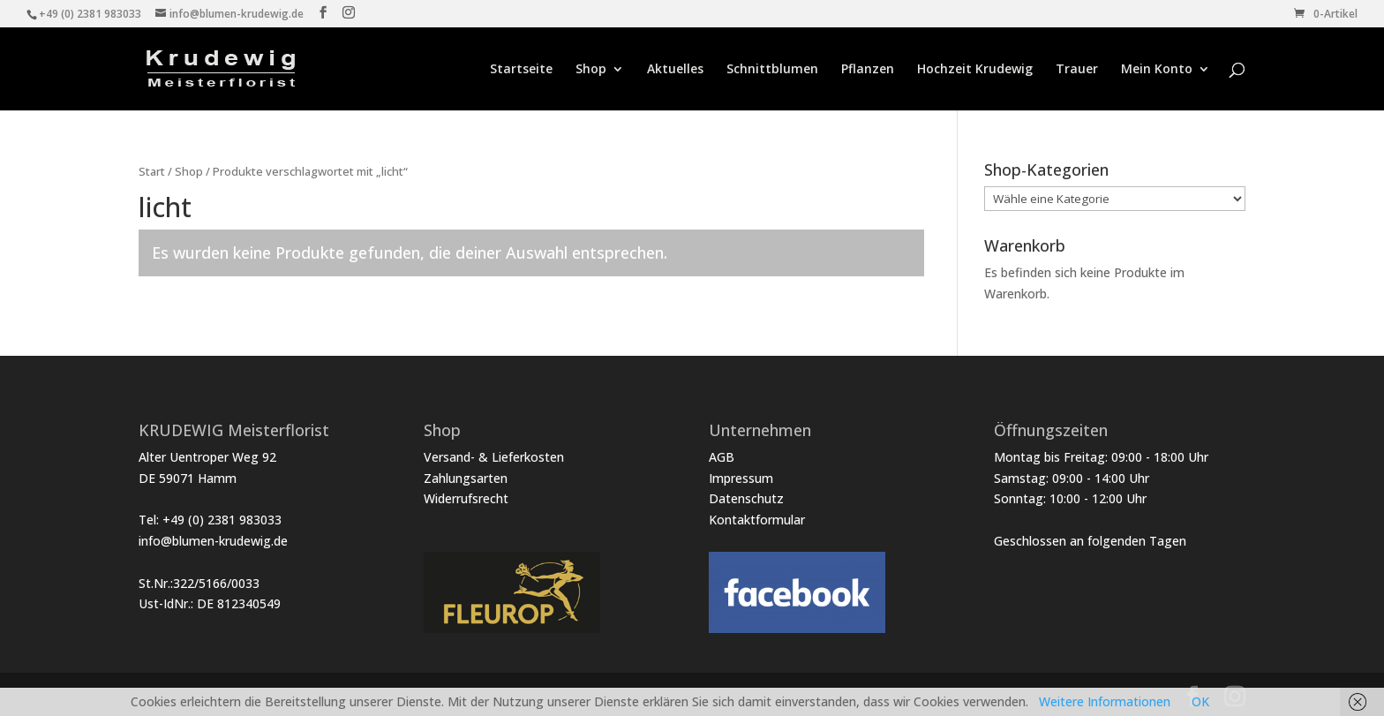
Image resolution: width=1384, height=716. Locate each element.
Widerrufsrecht (466, 498)
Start (152, 171)
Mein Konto (1156, 70)
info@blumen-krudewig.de (213, 540)
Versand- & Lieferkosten (494, 456)
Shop (590, 70)
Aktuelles (675, 70)
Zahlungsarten (466, 478)
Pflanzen (867, 70)
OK (1200, 701)
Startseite (521, 70)
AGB (721, 456)
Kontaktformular (757, 519)
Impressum (741, 478)
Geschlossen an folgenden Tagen (1090, 540)
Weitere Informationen (1104, 701)
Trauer (1077, 70)
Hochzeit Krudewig (975, 70)
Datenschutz (746, 498)
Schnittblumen (772, 70)
